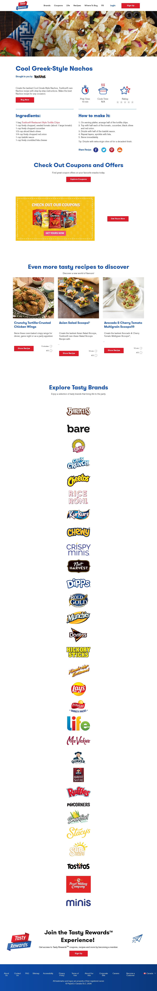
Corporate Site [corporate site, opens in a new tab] (102, 974)
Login (112, 6)
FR (102, 5)
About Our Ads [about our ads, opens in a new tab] (87, 974)
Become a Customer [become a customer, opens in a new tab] (128, 974)
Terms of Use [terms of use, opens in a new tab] (74, 974)
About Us (6, 974)
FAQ (27, 973)
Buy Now (25, 99)
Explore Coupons (78, 179)
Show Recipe (24, 348)
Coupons (58, 5)
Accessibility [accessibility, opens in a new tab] (47, 974)
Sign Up (130, 5)
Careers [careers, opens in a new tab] (115, 974)
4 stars (129, 103)
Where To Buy (91, 5)
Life (68, 5)
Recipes (77, 5)
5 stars (132, 103)
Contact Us (17, 974)
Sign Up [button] (78, 953)
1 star (118, 103)
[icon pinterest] (112, 150)
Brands (47, 5)
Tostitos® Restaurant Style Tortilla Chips (41, 122)
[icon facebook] (96, 150)
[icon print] (120, 150)
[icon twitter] (104, 150)
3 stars (125, 103)
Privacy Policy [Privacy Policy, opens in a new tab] (60, 974)
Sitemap (36, 973)
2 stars (121, 103)
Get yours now (126, 218)
